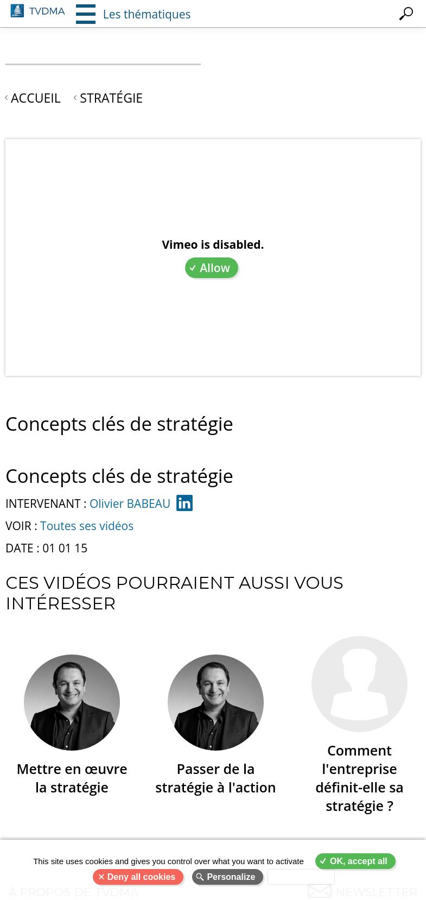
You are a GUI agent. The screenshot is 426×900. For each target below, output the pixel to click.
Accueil (36, 97)
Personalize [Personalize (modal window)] (231, 877)
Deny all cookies (141, 877)
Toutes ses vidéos (86, 525)
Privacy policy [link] (301, 877)
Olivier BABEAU (130, 503)
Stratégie (111, 97)
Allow (215, 267)
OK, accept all (358, 861)
